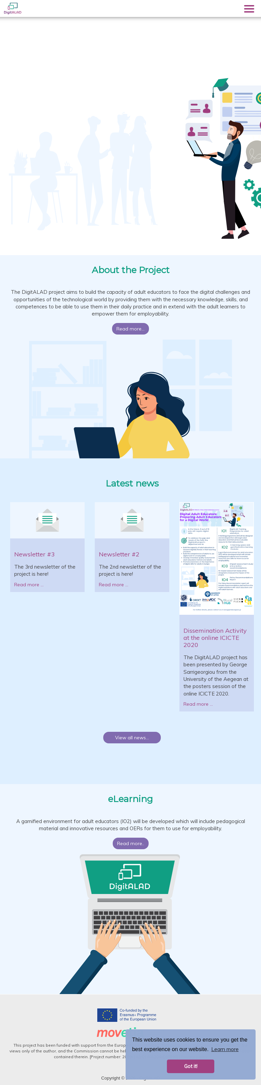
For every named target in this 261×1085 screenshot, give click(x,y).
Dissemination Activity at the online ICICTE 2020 (215, 638)
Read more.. (130, 843)
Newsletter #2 (119, 554)
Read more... (130, 329)
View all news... (132, 738)
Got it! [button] (190, 1066)
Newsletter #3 (34, 554)
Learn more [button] (225, 1049)
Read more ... (29, 585)
